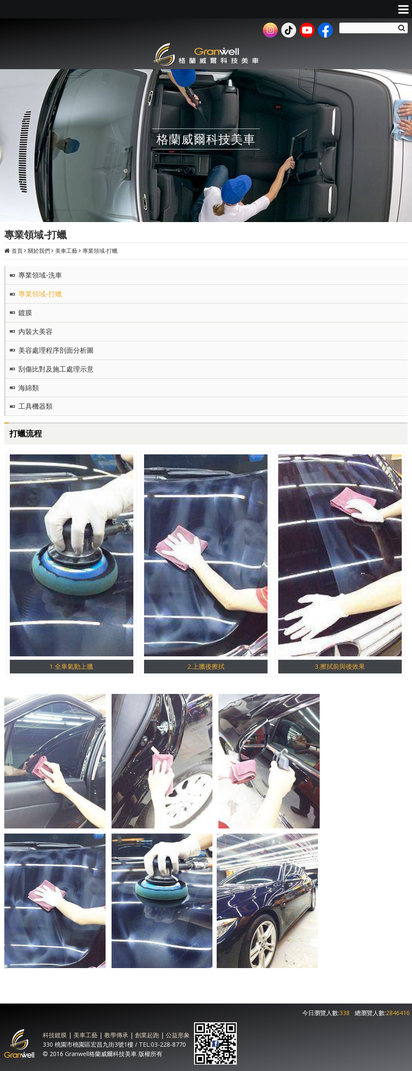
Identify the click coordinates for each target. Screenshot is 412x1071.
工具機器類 (35, 406)
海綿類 (28, 387)
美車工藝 (66, 251)
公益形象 (178, 1035)
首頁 (17, 251)
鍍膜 (25, 312)
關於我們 (39, 251)
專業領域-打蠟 (100, 251)
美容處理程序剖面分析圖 (56, 350)
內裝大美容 (35, 331)
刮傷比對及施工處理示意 (56, 369)
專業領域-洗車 (40, 275)
